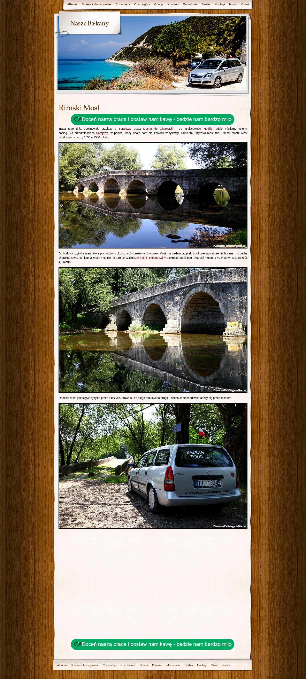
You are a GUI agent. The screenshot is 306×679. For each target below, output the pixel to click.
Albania (72, 4)
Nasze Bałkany (89, 23)
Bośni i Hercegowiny (153, 257)
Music (233, 4)
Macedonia (190, 4)
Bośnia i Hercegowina (97, 4)
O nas (245, 4)
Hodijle (208, 128)
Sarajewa (125, 128)
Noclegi (220, 4)
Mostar (147, 128)
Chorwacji (166, 128)
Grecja (158, 4)
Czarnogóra (142, 4)
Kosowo (172, 4)
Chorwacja (123, 4)
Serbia (206, 4)
